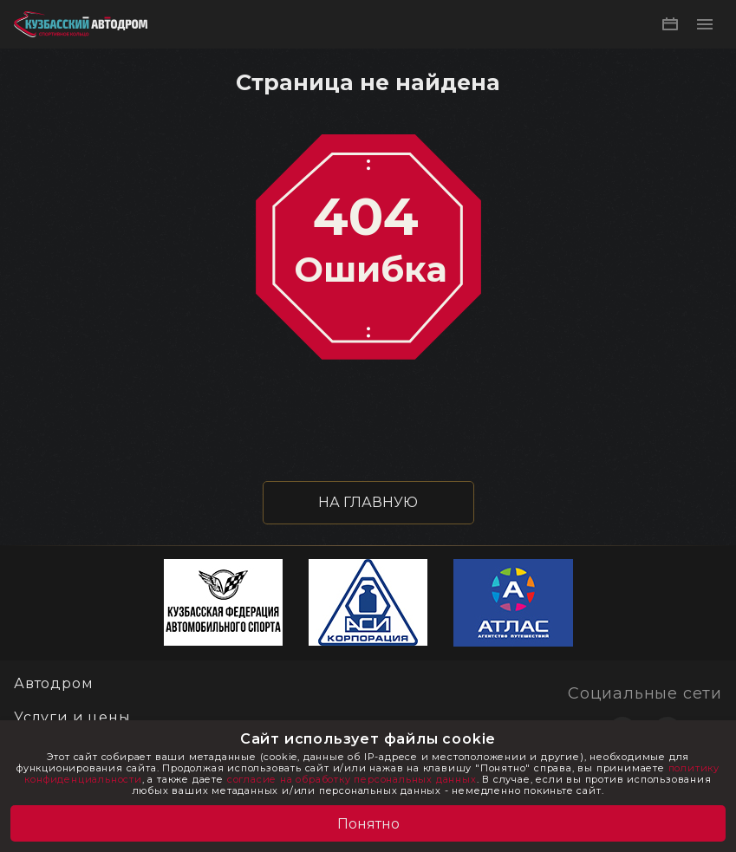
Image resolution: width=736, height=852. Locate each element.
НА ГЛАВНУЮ (368, 502)
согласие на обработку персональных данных (352, 779)
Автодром (53, 683)
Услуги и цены (72, 717)
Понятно (368, 824)
